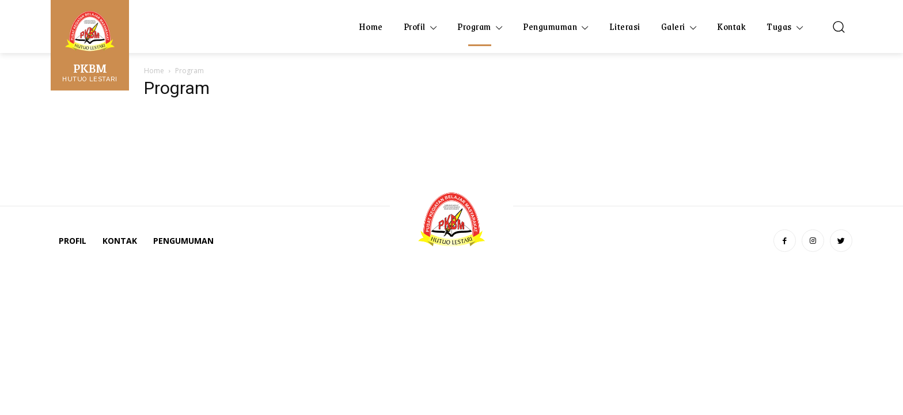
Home (154, 71)
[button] (838, 26)
